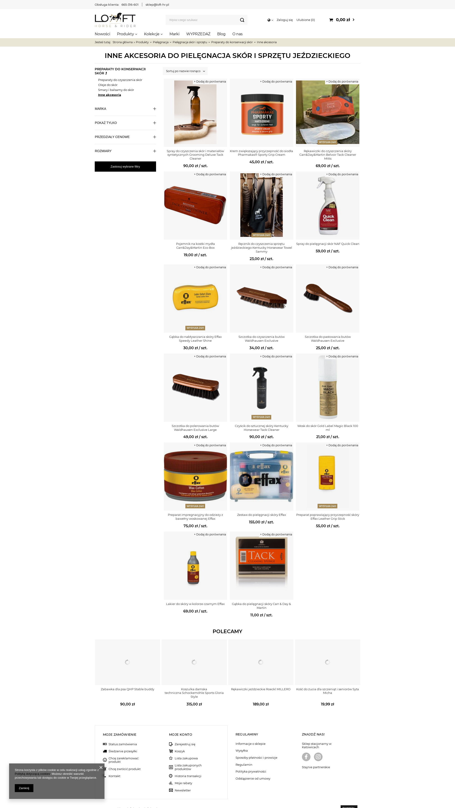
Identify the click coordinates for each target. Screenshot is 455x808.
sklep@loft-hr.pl (157, 4)
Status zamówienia (123, 733)
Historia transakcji (188, 765)
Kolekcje (151, 34)
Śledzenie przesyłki (123, 740)
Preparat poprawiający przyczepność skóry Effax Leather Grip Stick (327, 516)
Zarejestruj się (185, 733)
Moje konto (180, 723)
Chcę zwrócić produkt (125, 758)
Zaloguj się (285, 20)
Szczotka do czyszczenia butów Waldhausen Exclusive (262, 338)
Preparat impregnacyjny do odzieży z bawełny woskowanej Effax (195, 516)
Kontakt (114, 765)
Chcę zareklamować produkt (124, 749)
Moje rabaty (183, 772)
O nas (237, 34)
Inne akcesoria (109, 95)
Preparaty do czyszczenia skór (120, 80)
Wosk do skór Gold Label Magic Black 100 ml (327, 428)
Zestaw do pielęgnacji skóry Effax (261, 515)
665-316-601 (130, 4)
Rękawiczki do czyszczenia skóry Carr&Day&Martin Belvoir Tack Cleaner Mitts (327, 155)
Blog (221, 34)
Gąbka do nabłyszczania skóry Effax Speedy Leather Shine (195, 338)
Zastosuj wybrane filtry (125, 166)
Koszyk (180, 740)
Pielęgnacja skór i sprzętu (190, 42)
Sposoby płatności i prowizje (256, 746)
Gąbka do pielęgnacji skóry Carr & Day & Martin (261, 606)
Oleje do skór (107, 85)
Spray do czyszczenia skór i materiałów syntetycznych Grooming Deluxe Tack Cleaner (195, 155)
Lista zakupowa (186, 747)
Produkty (125, 34)
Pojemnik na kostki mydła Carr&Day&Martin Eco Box (195, 245)
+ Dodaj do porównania (210, 81)
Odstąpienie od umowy (253, 767)
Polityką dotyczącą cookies (32, 773)
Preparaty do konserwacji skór (232, 42)
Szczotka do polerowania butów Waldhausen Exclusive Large (195, 428)
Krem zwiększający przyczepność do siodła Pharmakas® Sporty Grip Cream (261, 153)
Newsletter (183, 779)
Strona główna (123, 42)
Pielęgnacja (161, 42)
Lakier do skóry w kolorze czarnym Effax (195, 604)
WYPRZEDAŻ (198, 34)
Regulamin (244, 753)
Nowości (102, 34)
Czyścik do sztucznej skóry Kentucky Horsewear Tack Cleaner (261, 428)
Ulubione (305, 20)
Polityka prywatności (251, 760)
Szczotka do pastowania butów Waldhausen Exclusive (328, 338)
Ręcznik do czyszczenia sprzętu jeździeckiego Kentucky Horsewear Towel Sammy (261, 247)
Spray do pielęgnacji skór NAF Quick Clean (327, 244)
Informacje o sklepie (251, 732)
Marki (174, 34)
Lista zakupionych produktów (188, 756)
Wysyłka (242, 739)
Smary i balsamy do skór (116, 90)
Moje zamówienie (120, 723)
